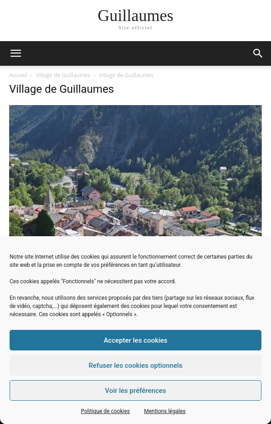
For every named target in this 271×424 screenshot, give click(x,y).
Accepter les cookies (135, 340)
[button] (258, 53)
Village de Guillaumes (63, 75)
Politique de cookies (105, 411)
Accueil (18, 75)
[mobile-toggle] (15, 53)
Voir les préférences (135, 391)
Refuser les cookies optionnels (135, 365)
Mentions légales (165, 411)
